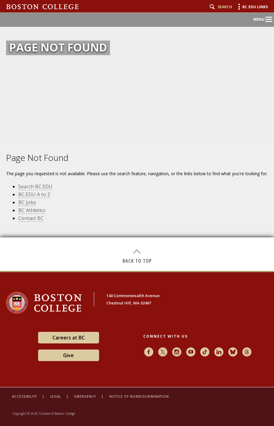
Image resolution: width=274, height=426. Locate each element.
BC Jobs (27, 202)
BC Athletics (31, 210)
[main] (137, 206)
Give (68, 355)
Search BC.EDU (35, 186)
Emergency (85, 396)
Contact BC (31, 218)
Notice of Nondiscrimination (139, 396)
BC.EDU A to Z (34, 194)
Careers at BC (68, 337)
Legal (55, 396)
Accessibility (24, 396)
